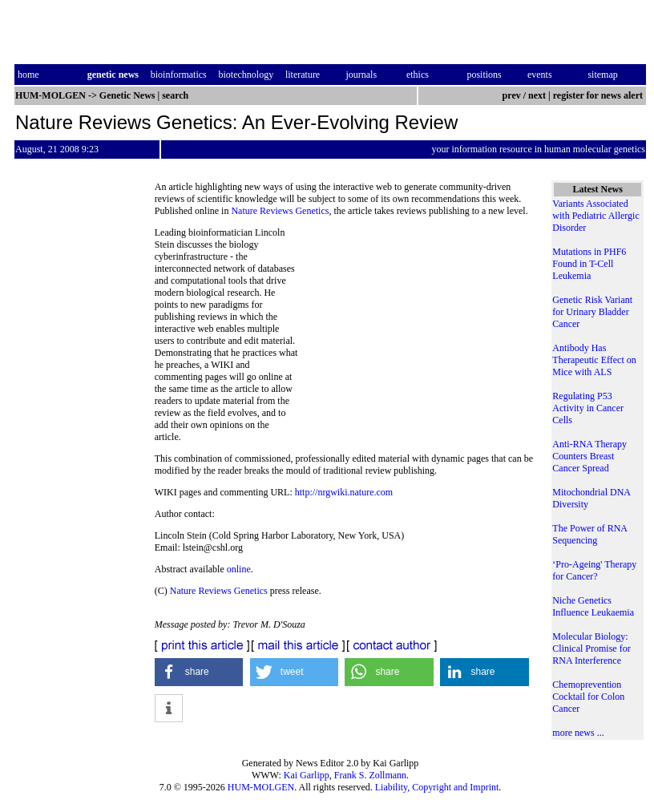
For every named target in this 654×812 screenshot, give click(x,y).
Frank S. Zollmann (370, 775)
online (239, 569)
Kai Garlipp (306, 775)
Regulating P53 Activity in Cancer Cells (588, 408)
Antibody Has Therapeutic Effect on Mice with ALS (594, 360)
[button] (199, 672)
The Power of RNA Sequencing (589, 534)
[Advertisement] (417, 336)
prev (512, 95)
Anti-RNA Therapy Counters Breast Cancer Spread (589, 456)
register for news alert (599, 95)
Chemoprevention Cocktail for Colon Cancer (588, 696)
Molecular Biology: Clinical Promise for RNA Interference (591, 648)
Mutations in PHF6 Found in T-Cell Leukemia (589, 263)
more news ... (578, 732)
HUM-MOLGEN (261, 787)
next (537, 95)
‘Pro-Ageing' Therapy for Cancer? (594, 570)
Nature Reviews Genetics (280, 210)
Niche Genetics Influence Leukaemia (593, 606)
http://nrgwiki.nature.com (344, 492)
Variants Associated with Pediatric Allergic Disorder (595, 215)
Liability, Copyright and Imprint (437, 787)
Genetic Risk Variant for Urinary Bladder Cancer (592, 311)
